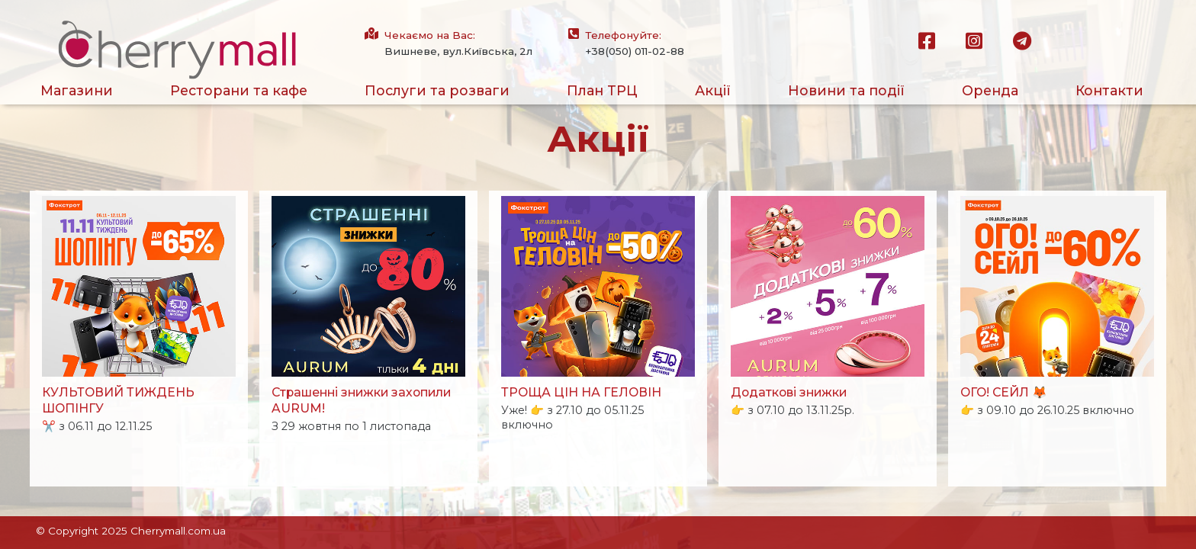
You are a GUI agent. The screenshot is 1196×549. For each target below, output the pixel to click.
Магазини (76, 90)
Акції (713, 90)
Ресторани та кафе (238, 90)
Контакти (1109, 90)
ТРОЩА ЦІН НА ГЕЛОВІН (581, 392)
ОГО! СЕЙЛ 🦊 (1003, 392)
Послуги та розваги (437, 90)
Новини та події (846, 90)
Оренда (990, 90)
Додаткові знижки (789, 392)
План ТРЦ (602, 90)
